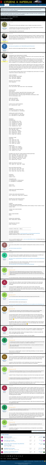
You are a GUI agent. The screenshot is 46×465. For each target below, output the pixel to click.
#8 (44, 280)
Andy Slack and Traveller (9, 440)
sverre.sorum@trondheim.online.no (29, 239)
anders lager (3, 20)
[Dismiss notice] (44, 9)
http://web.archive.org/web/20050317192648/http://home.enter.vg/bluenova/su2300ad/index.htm (26, 304)
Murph (5, 441)
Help (40, 461)
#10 (44, 306)
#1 (44, 22)
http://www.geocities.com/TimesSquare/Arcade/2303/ (30, 233)
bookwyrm (41, 452)
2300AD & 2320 (13, 441)
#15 (44, 385)
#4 (44, 53)
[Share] (43, 22)
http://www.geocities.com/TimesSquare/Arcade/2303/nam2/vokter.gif (21, 264)
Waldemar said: (12, 369)
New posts (2, 6)
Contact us (25, 461)
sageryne (5, 446)
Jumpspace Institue (8, 436)
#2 (44, 33)
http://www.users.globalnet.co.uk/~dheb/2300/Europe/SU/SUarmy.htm (22, 46)
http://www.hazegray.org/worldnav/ (15, 248)
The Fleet (13, 446)
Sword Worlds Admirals (13, 451)
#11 (44, 326)
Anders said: (12, 308)
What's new (12, 4)
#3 (44, 44)
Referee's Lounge (16, 449)
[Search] (44, 5)
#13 (44, 354)
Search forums (7, 6)
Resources (19, 4)
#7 (44, 267)
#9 (44, 292)
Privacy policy (36, 461)
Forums (6, 4)
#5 (44, 242)
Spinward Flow (40, 437)
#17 (44, 420)
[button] (15, 5)
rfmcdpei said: (12, 294)
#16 (44, 405)
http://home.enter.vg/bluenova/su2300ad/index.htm (18, 299)
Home (2, 4)
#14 (44, 367)
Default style (3, 461)
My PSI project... (11, 448)
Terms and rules (30, 461)
